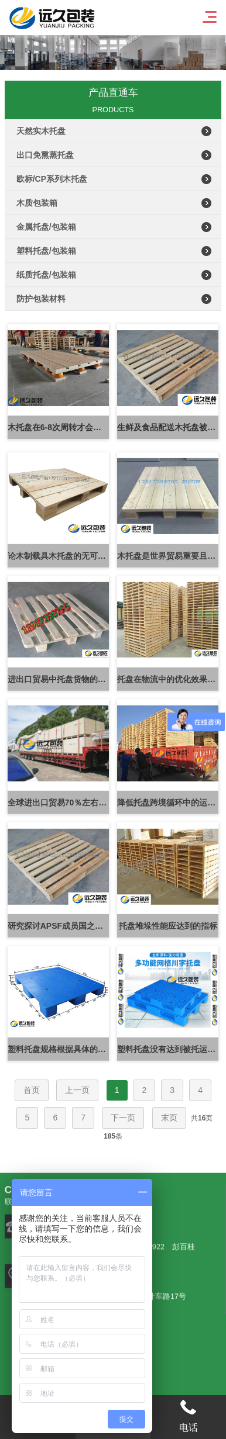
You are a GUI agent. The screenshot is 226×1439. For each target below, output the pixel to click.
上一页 (77, 1090)
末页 (169, 1117)
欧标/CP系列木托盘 (51, 179)
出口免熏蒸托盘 (45, 155)
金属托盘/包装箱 (46, 226)
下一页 (123, 1117)
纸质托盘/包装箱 (46, 274)
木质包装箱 (36, 202)
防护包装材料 (41, 298)
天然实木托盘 (41, 131)
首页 (31, 1090)
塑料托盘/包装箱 (46, 250)
